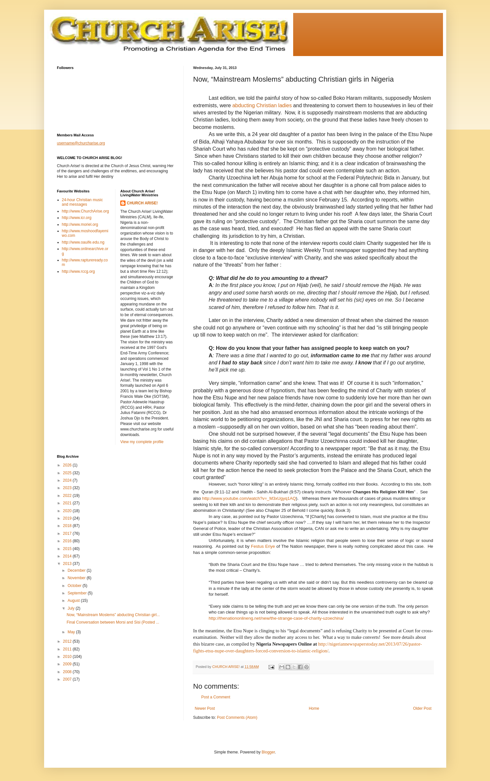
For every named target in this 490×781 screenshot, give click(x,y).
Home (314, 708)
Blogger (268, 752)
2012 (68, 641)
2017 (68, 533)
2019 (68, 518)
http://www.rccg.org (78, 271)
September (77, 593)
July (71, 608)
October (74, 585)
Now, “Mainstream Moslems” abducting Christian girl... (113, 615)
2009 (68, 664)
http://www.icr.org (76, 217)
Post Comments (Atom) (237, 717)
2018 (68, 525)
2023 (68, 488)
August (74, 600)
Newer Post (205, 708)
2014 (68, 556)
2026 (68, 465)
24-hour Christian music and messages (82, 202)
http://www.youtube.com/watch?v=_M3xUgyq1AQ (249, 498)
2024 (68, 480)
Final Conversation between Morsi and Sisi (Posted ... (112, 622)
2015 (68, 548)
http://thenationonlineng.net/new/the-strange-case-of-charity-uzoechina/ (276, 618)
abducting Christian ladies (262, 105)
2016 (68, 541)
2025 (68, 473)
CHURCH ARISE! (142, 203)
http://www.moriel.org (80, 224)
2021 (68, 503)
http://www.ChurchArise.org (85, 211)
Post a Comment (215, 697)
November (77, 578)
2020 (68, 511)
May (71, 632)
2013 (68, 563)
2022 (68, 495)
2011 (68, 649)
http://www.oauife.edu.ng (83, 242)
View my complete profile (141, 442)
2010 (68, 656)
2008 (68, 672)
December (77, 570)
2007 (68, 679)
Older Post (422, 708)
